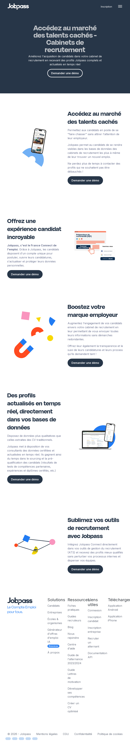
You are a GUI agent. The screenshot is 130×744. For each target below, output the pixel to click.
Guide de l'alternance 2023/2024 (75, 659)
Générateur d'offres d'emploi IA (54, 638)
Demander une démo (65, 73)
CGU (66, 734)
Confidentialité (83, 734)
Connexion (94, 610)
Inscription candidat (94, 619)
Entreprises (54, 612)
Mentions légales (47, 734)
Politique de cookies (110, 734)
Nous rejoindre (73, 635)
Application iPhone (115, 618)
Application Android (115, 607)
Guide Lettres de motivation (74, 676)
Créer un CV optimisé (73, 707)
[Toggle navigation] (120, 7)
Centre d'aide (72, 646)
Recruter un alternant (93, 642)
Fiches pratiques (73, 607)
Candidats (53, 605)
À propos (53, 652)
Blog (70, 627)
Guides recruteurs (74, 618)
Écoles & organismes (54, 621)
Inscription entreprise (94, 629)
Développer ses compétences (75, 692)
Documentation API (95, 655)
